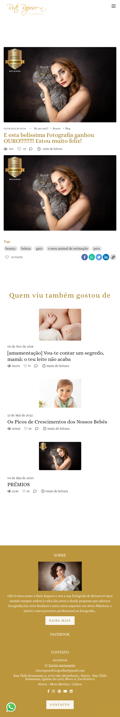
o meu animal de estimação (68, 248)
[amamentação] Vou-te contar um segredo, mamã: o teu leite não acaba (55, 356)
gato (39, 248)
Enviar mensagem (62, 665)
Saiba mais (60, 620)
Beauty (57, 128)
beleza (26, 248)
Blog (67, 128)
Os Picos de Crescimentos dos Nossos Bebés (57, 422)
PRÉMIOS (18, 484)
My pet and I (41, 128)
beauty (11, 248)
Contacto (60, 704)
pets (97, 248)
